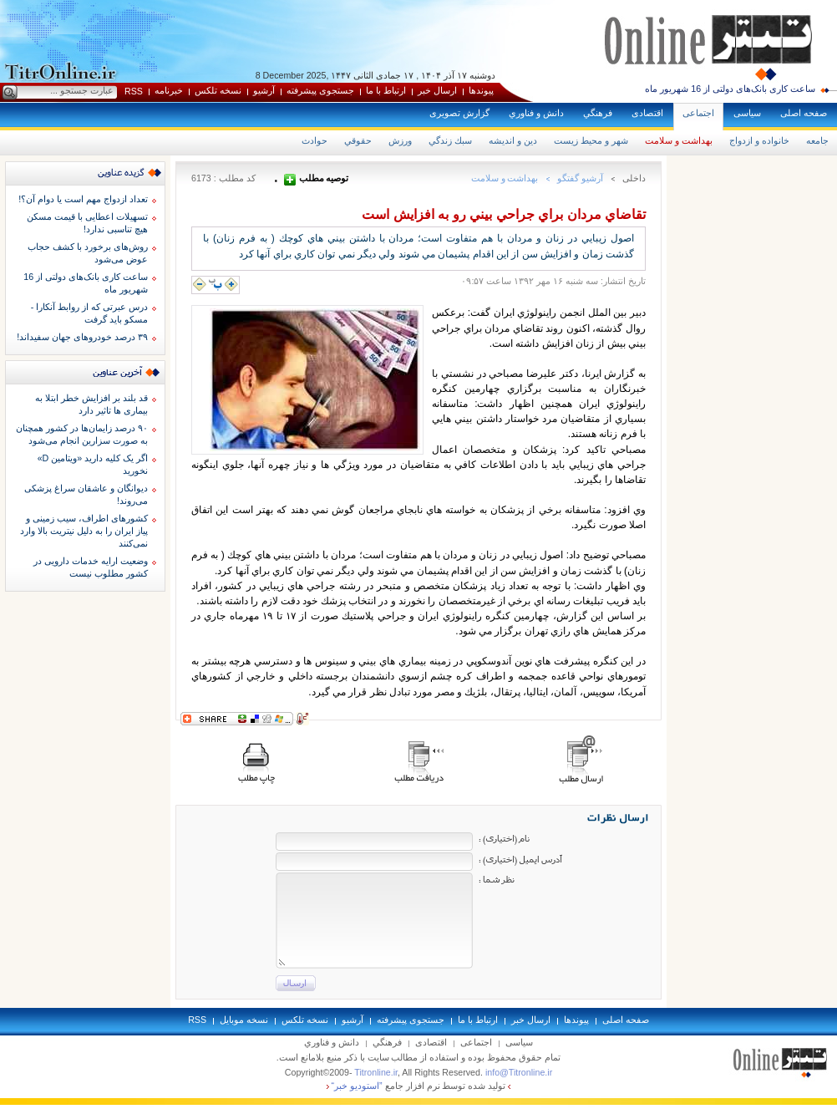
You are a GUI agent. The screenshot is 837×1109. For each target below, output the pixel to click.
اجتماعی (698, 113)
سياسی (747, 113)
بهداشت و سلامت (679, 140)
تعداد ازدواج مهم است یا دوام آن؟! (83, 199)
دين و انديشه (513, 140)
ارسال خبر (437, 90)
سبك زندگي (450, 140)
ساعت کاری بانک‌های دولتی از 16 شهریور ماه (730, 89)
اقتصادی (647, 113)
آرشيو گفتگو (580, 178)
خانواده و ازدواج (759, 140)
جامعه (817, 140)
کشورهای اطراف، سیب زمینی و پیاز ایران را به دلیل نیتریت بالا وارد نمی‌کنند (84, 530)
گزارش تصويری (459, 113)
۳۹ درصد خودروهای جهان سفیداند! (82, 337)
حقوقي (358, 140)
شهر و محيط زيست (591, 140)
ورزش (400, 140)
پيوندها (481, 90)
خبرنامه (169, 90)
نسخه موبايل (244, 1020)
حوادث (314, 140)
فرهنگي (597, 113)
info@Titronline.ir (518, 1072)
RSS (133, 91)
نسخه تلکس (218, 90)
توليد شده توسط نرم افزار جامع (419, 1086)
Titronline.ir (376, 1072)
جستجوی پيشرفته (320, 90)
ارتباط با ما (386, 90)
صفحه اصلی (803, 113)
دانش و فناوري (536, 113)
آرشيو (264, 90)
